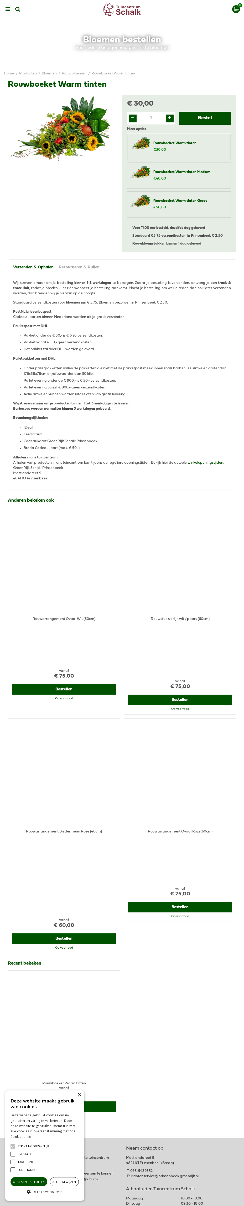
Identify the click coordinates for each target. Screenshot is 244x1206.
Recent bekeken (24, 831)
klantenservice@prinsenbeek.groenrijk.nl (165, 1048)
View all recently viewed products (36, 999)
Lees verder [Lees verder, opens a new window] (42, 1137)
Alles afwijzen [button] (64, 1182)
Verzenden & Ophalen (33, 267)
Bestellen (63, 646)
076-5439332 (141, 1043)
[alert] (44, 1145)
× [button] (79, 1095)
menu (8, 9)
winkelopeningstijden (205, 462)
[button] (33, 1146)
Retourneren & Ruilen (79, 267)
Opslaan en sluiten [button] (29, 1182)
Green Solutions (142, 1197)
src (18, 9)
